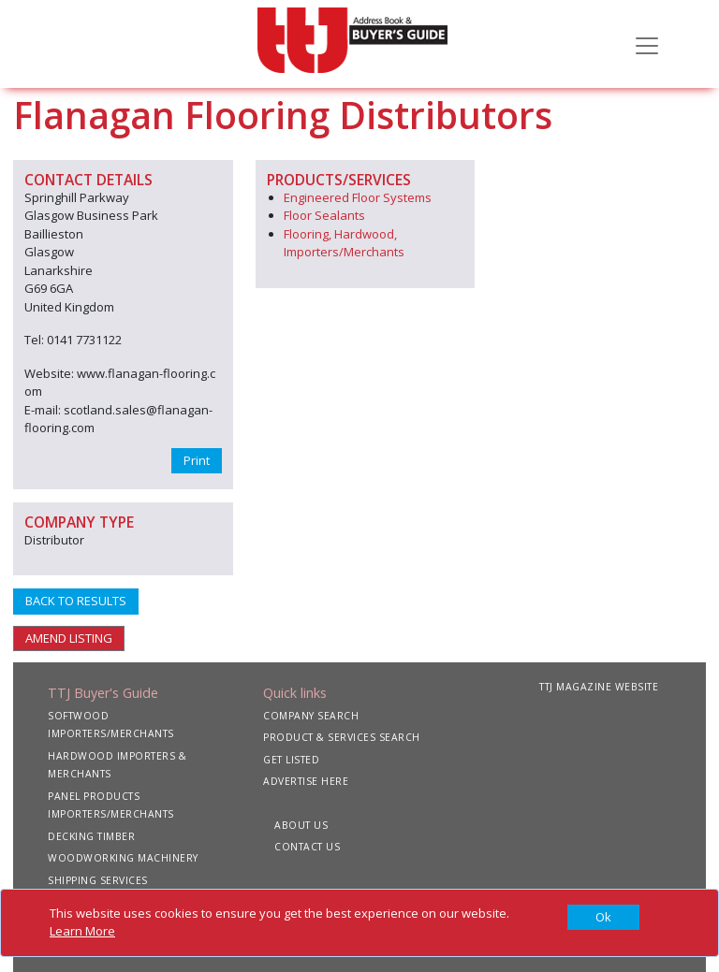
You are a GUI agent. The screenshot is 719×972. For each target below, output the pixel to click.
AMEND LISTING (68, 638)
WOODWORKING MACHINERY (123, 857)
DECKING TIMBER (91, 836)
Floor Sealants (324, 215)
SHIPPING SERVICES (98, 880)
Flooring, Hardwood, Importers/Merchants (344, 243)
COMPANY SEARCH (311, 715)
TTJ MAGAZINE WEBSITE (598, 686)
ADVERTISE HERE (305, 781)
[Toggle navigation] (647, 44)
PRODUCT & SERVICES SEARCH (341, 737)
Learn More (82, 930)
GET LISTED (291, 759)
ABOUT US (301, 825)
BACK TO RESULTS (75, 600)
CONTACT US (307, 846)
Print (196, 460)
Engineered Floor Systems (358, 197)
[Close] (603, 918)
